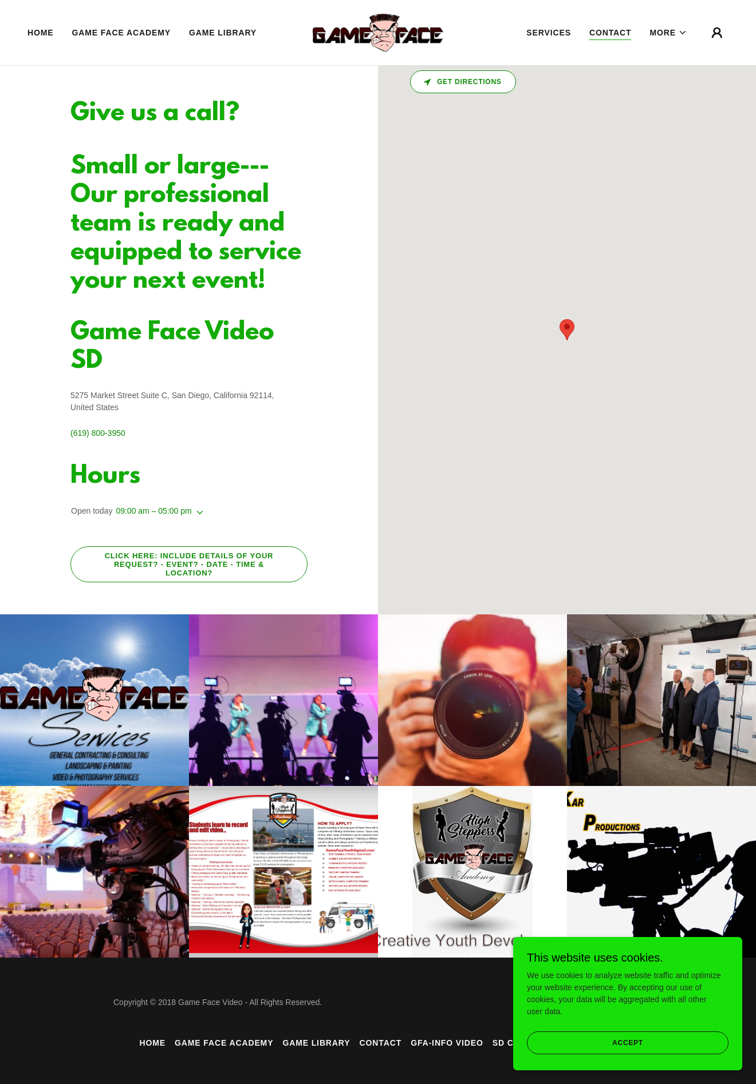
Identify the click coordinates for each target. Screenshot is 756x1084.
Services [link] (548, 32)
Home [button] (152, 1042)
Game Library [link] (223, 32)
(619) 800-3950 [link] (97, 433)
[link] (378, 32)
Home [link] (40, 32)
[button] (668, 32)
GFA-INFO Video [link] (447, 1042)
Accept (627, 1043)
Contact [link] (610, 32)
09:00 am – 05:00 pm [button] (153, 510)
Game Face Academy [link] (121, 32)
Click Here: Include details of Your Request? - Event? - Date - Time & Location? (189, 564)
